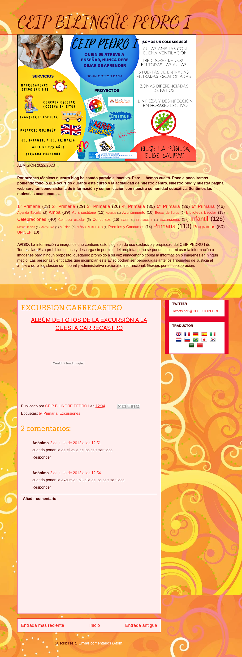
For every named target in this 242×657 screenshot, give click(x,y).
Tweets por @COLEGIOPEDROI (196, 311)
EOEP (125, 220)
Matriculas (47, 227)
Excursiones (170, 220)
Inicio (94, 625)
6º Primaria (203, 206)
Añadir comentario (39, 499)
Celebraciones (31, 219)
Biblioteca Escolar (201, 212)
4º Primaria (133, 206)
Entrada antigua (141, 625)
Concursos (102, 220)
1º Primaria (28, 206)
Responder (41, 457)
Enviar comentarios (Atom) (101, 643)
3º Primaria (98, 206)
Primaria (164, 226)
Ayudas (111, 212)
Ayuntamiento (133, 212)
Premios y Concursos (126, 227)
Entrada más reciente (42, 625)
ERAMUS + (144, 220)
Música (65, 227)
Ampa (54, 212)
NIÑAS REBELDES (90, 227)
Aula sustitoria (84, 212)
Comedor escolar (71, 220)
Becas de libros (167, 212)
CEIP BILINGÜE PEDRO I (104, 22)
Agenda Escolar (29, 212)
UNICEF (24, 232)
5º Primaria (168, 206)
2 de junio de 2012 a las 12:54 (75, 473)
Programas (204, 226)
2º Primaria (63, 206)
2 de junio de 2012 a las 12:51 (75, 443)
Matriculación (26, 227)
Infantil (199, 218)
